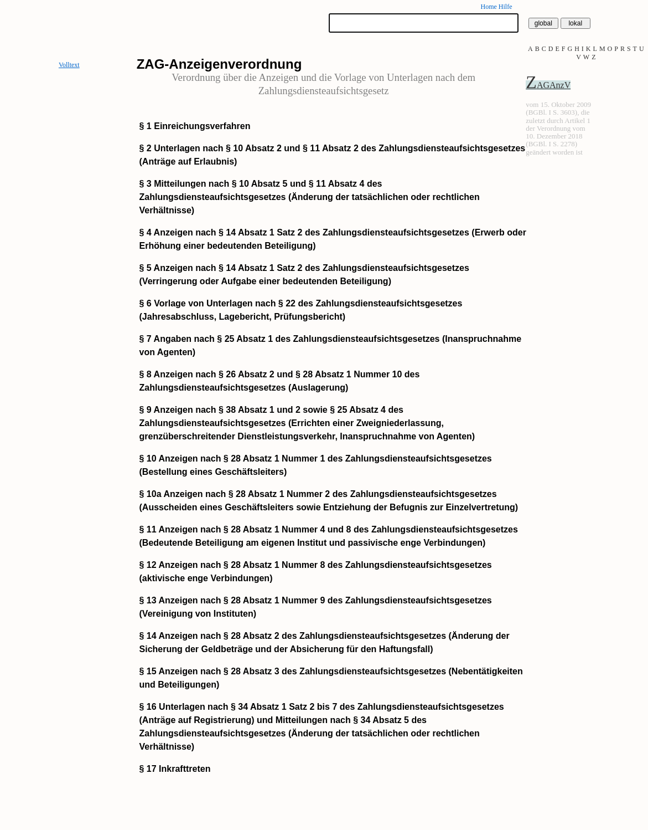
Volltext (69, 65)
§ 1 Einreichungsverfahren (195, 126)
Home (488, 7)
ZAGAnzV (548, 85)
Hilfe (505, 7)
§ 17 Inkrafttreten (175, 768)
